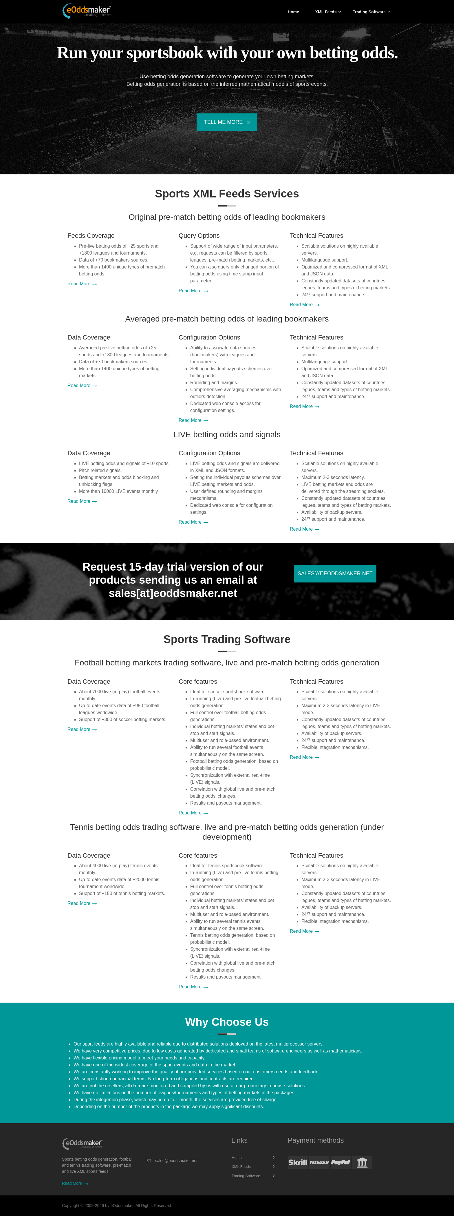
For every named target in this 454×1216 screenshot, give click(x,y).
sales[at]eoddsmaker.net (335, 573)
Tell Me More (227, 122)
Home (293, 12)
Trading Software (369, 12)
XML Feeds (326, 12)
